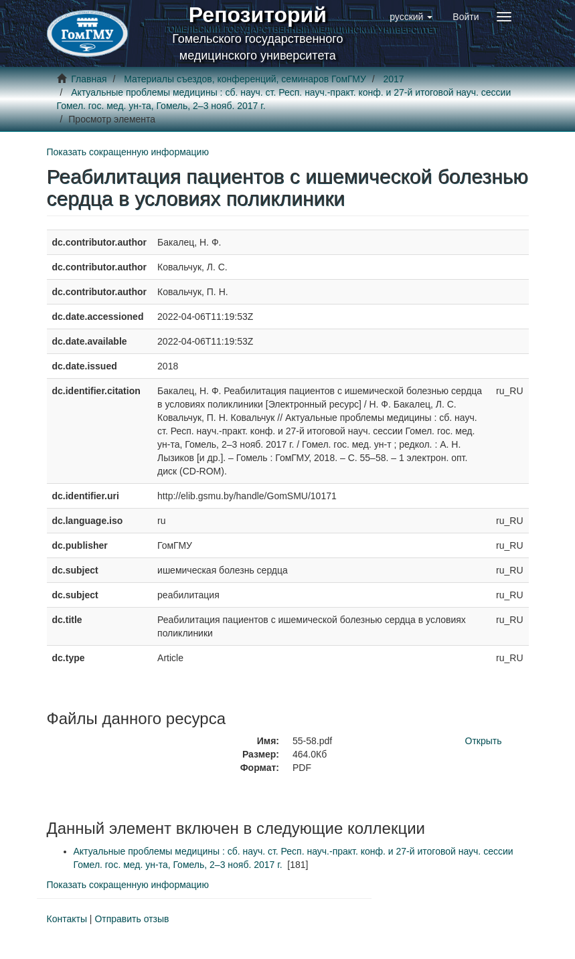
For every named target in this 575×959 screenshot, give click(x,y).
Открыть (483, 740)
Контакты (67, 918)
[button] (411, 16)
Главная (88, 79)
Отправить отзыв (131, 918)
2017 (393, 79)
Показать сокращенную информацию (128, 152)
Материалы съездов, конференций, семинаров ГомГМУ (245, 79)
